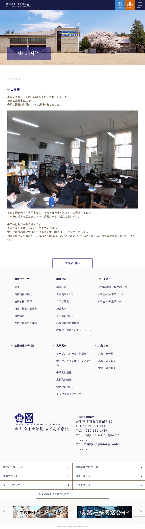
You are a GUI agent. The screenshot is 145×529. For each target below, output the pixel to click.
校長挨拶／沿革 (23, 301)
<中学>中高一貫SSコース (112, 287)
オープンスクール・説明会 (71, 353)
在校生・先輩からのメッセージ (74, 330)
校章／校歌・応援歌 (25, 308)
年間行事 (61, 287)
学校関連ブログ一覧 (87, 467)
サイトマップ (83, 485)
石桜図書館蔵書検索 (67, 323)
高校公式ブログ (107, 360)
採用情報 (19, 315)
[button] (4, 512)
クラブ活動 (62, 301)
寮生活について (65, 315)
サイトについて (12, 485)
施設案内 (61, 308)
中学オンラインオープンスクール (74, 363)
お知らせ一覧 (105, 353)
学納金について (65, 386)
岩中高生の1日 (64, 294)
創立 (17, 287)
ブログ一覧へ (72, 263)
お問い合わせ (83, 476)
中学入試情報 (63, 372)
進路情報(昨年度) (24, 345)
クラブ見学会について (69, 393)
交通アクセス (10, 476)
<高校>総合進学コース (111, 294)
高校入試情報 (63, 379)
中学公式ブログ (107, 367)
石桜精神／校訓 (23, 294)
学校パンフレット (13, 467)
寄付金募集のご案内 (25, 323)
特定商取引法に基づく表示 (54, 494)
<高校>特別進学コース (111, 301)
